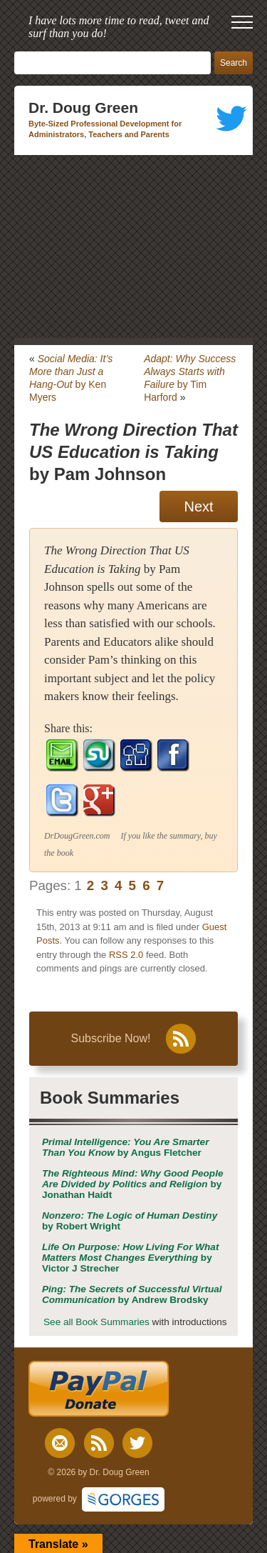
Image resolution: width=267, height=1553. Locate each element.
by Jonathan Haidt (133, 1184)
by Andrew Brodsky (132, 1294)
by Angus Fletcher (125, 1147)
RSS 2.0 (126, 954)
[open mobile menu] (242, 22)
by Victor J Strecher (130, 1258)
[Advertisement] (133, 246)
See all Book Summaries (96, 1322)
